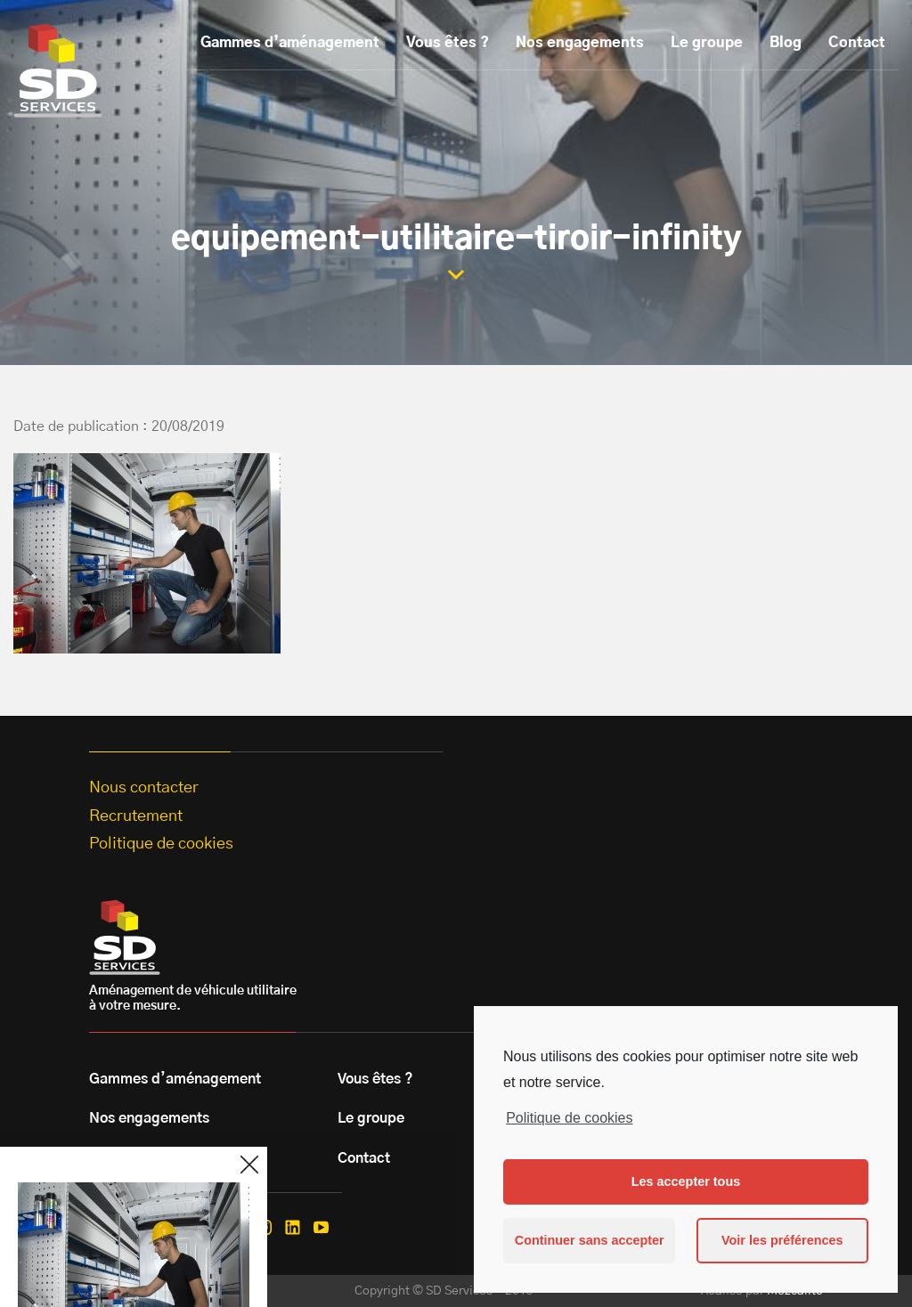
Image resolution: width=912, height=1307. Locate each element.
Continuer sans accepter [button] (589, 1240)
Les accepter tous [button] (685, 1181)
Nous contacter (144, 788)
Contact (856, 43)
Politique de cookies (569, 1117)
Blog (786, 43)
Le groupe (707, 43)
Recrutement (136, 816)
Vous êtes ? (447, 43)
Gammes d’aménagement (289, 43)
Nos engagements (580, 43)
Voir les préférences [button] (782, 1240)
